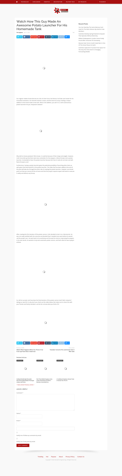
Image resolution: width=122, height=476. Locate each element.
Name (18, 413)
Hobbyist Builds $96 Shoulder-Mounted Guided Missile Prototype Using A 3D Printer (25, 380)
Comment (19, 393)
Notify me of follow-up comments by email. (28, 435)
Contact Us (80, 456)
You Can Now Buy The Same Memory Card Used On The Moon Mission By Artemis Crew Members (91, 29)
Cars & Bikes (36, 1)
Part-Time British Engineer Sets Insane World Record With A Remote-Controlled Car (44, 380)
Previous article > (29, 385)
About (61, 456)
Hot (47, 456)
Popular (53, 456)
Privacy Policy (70, 456)
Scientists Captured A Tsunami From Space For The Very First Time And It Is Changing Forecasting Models (92, 49)
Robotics (47, 1)
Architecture (58, 1)
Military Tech (70, 1)
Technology (25, 1)
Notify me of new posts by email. (25, 441)
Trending (40, 456)
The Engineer (19, 32)
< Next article (20, 385)
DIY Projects (82, 1)
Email (18, 420)
